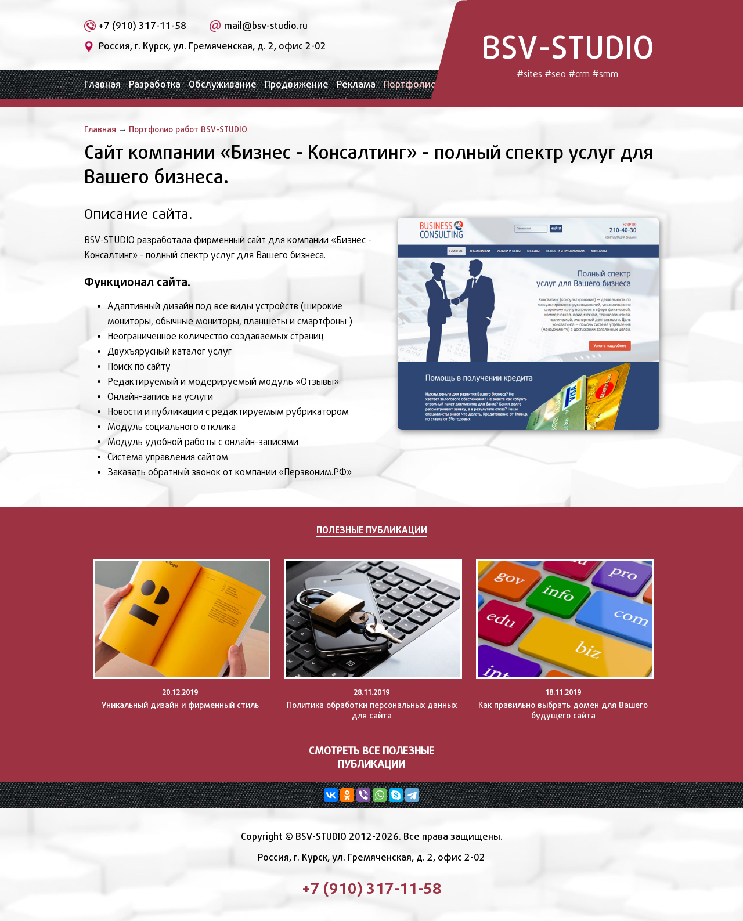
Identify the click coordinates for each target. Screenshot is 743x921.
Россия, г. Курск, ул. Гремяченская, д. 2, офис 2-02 (212, 46)
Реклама (356, 84)
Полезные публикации (371, 530)
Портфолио (410, 84)
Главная (102, 84)
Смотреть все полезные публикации (371, 757)
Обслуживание (223, 84)
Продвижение (297, 84)
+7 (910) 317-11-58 (142, 25)
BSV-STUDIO (567, 54)
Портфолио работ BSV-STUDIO (188, 129)
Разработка (155, 84)
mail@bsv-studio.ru (266, 25)
